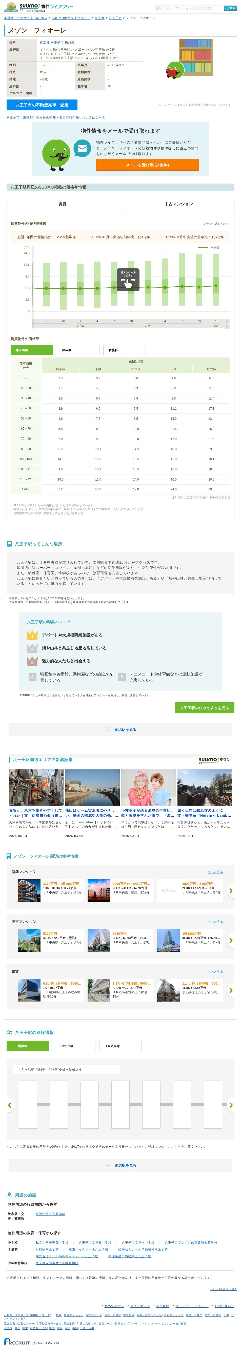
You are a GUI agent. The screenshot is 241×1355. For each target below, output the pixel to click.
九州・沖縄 (87, 1328)
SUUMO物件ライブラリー (71, 18)
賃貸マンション (73, 1315)
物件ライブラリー (126, 1323)
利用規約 (162, 1306)
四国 (67, 1328)
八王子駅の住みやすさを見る (204, 708)
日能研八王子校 (47, 1249)
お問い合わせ (224, 1306)
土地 (226, 1315)
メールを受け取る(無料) (147, 165)
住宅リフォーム (27, 1323)
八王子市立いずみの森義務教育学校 (191, 1242)
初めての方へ (114, 1306)
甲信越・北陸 (38, 1328)
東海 (52, 1328)
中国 (75, 1328)
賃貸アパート (94, 1315)
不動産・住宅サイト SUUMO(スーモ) (27, 1315)
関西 (60, 1328)
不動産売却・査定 (50, 1323)
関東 (25, 1328)
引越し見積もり (86, 1323)
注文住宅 (9, 1323)
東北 (17, 1328)
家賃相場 (128, 1315)
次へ (230, 1105)
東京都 (100, 18)
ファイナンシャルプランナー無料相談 (163, 1323)
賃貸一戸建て (113, 1315)
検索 (232, 8)
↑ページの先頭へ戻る (223, 1289)
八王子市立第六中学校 (138, 1242)
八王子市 (115, 18)
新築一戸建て (194, 1315)
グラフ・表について (216, 224)
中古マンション (174, 1315)
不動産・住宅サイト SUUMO (25, 18)
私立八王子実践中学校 (52, 1242)
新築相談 (69, 1323)
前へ (10, 1105)
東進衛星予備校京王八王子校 (129, 1256)
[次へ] (230, 890)
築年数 (66, 350)
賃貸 (59, 1315)
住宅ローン (106, 1323)
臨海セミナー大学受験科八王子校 (143, 1249)
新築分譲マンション (149, 1315)
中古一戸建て (213, 1315)
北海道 (8, 1328)
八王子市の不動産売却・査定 (42, 105)
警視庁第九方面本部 (50, 1214)
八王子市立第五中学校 (95, 1242)
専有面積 (22, 350)
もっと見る (215, 872)
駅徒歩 (113, 350)
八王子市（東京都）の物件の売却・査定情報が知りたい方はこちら (56, 117)
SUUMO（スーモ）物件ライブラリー (38, 7)
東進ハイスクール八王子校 (88, 1249)
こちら (176, 1146)
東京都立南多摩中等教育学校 (57, 1263)
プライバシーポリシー (192, 1306)
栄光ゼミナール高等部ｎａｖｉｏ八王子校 (67, 1256)
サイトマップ (140, 1306)
